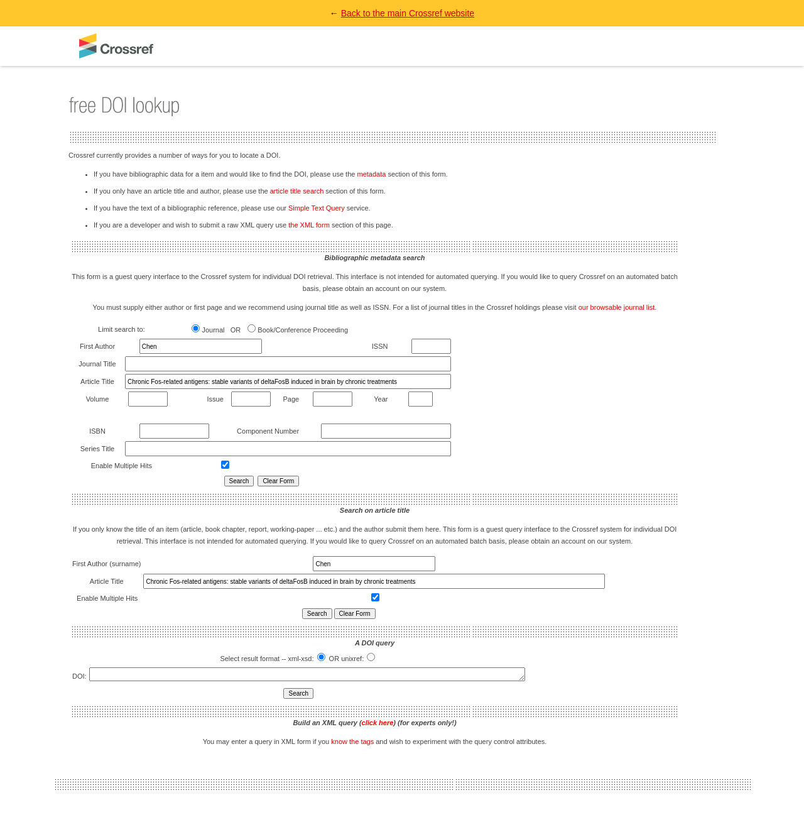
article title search (297, 191)
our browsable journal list (617, 307)
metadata (371, 174)
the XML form (309, 225)
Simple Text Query (316, 208)
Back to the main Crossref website (407, 13)
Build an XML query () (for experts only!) (374, 724)
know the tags (352, 743)
